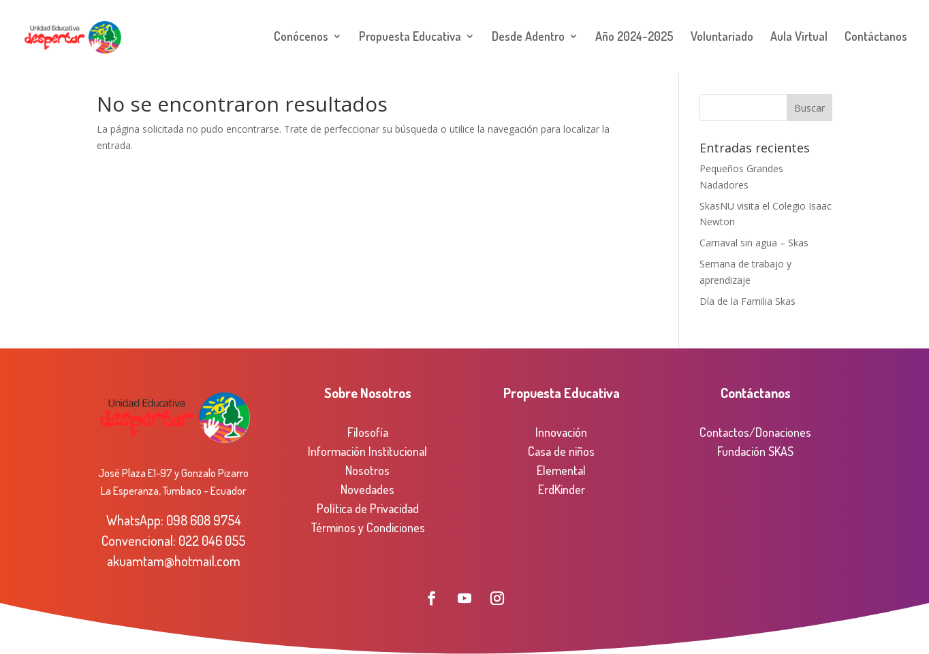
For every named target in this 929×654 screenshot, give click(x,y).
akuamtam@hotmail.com (173, 561)
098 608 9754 (203, 520)
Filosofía (367, 432)
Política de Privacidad (368, 508)
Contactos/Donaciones (755, 432)
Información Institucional (367, 451)
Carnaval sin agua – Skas (753, 242)
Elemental (561, 470)
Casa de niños (561, 451)
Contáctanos (876, 39)
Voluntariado (722, 39)
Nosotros (367, 470)
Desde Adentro (528, 39)
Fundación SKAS (755, 451)
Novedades (367, 489)
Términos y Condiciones (368, 527)
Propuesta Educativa (410, 39)
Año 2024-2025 (634, 39)
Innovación (561, 432)
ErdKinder (561, 489)
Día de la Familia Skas (747, 301)
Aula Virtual (799, 39)
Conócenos (301, 39)
